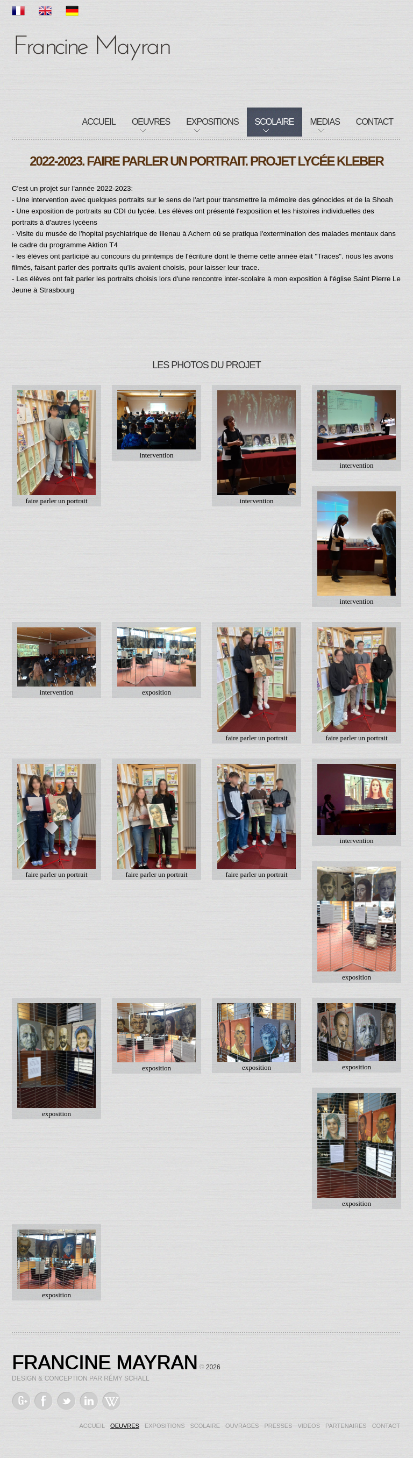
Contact (374, 121)
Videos (308, 1426)
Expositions (212, 121)
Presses (278, 1426)
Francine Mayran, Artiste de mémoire (92, 46)
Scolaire (274, 121)
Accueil (99, 121)
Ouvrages (242, 1426)
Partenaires (346, 1426)
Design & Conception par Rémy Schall (80, 1378)
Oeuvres (151, 121)
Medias (325, 121)
